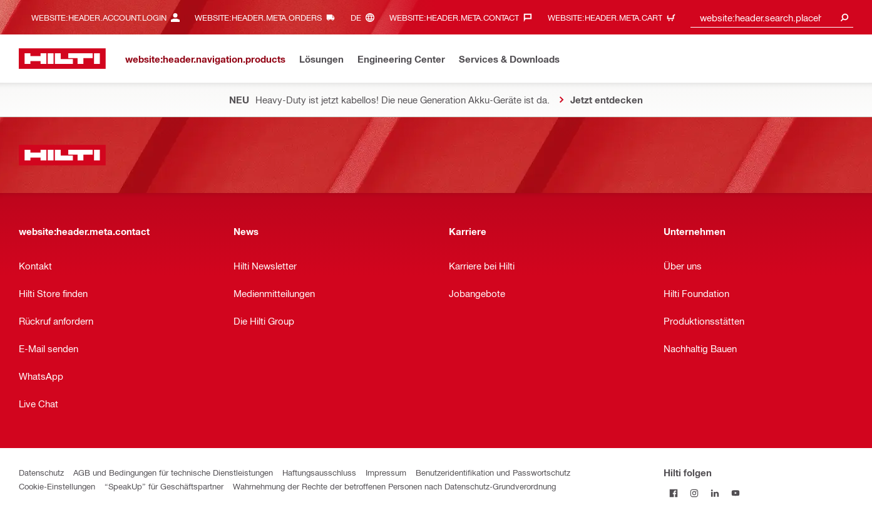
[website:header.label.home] (62, 58)
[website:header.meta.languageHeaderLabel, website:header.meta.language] (366, 17)
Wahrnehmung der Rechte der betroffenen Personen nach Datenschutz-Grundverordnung (394, 486)
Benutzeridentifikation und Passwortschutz (493, 472)
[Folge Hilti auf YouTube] (736, 493)
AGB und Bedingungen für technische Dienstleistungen (173, 472)
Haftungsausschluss (319, 472)
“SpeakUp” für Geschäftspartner (164, 486)
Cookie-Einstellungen (57, 486)
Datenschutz (41, 472)
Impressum (386, 472)
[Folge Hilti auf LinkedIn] (715, 493)
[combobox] (771, 17)
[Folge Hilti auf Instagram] (694, 493)
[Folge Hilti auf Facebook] (674, 493)
